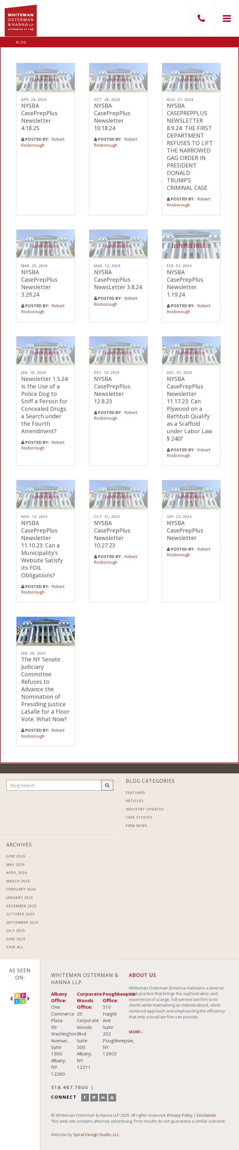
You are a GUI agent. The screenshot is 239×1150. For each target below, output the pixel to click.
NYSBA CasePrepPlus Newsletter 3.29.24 (39, 283)
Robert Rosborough (42, 142)
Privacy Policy (180, 1115)
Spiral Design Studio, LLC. (96, 1134)
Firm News (136, 825)
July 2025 (15, 930)
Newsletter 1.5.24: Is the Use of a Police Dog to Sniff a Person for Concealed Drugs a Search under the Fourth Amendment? (45, 405)
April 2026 (16, 872)
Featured (135, 792)
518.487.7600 (201, 18)
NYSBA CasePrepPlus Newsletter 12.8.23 (112, 390)
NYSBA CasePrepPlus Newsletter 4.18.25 (39, 117)
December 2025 (21, 906)
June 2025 (15, 938)
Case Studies (139, 817)
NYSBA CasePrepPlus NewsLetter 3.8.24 (118, 279)
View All (15, 947)
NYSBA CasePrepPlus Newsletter (185, 530)
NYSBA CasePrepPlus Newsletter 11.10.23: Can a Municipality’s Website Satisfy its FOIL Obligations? (42, 549)
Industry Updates (145, 809)
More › (136, 1032)
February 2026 (21, 889)
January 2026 (19, 897)
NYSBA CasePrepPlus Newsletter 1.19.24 (185, 283)
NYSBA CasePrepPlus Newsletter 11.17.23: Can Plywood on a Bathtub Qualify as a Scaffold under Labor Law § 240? (189, 408)
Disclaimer (206, 1115)
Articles (134, 800)
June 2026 (15, 856)
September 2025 (22, 922)
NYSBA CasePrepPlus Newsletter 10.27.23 (112, 534)
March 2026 (18, 881)
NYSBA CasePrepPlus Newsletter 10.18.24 (112, 117)
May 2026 (15, 864)
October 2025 (20, 914)
